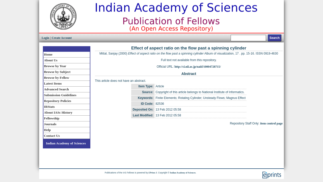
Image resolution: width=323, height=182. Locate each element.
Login (45, 38)
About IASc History (58, 112)
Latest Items (53, 83)
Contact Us (52, 136)
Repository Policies (57, 101)
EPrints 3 (153, 172)
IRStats (49, 107)
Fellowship (51, 118)
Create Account (62, 38)
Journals (50, 124)
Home (48, 54)
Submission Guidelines (60, 95)
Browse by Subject (57, 72)
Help (47, 130)
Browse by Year (55, 66)
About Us (50, 60)
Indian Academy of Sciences (66, 143)
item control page (271, 123)
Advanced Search (56, 89)
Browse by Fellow (56, 78)
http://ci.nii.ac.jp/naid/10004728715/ (197, 66)
